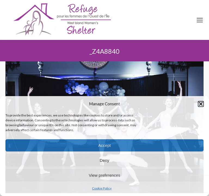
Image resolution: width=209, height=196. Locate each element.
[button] (201, 104)
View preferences (104, 175)
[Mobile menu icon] (200, 20)
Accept (104, 145)
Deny (104, 160)
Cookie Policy (102, 188)
